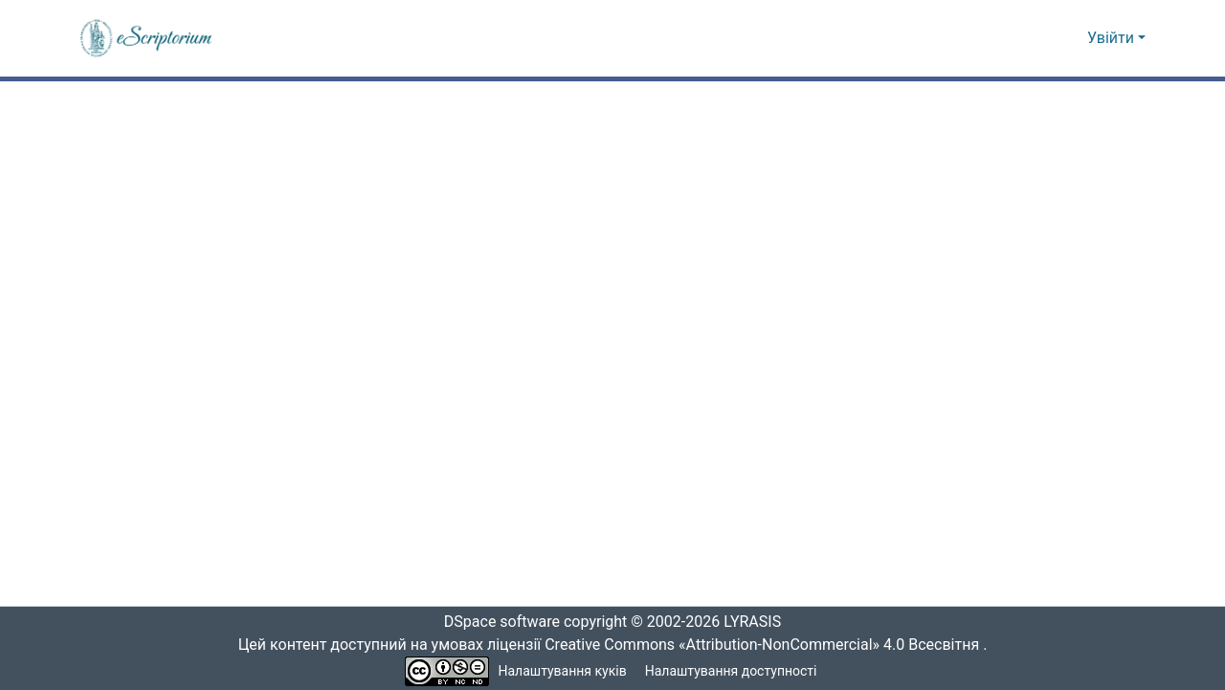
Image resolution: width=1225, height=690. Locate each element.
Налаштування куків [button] (563, 671)
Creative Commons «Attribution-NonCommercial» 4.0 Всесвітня (768, 645)
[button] (146, 38)
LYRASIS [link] (757, 622)
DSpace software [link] (495, 622)
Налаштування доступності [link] (731, 671)
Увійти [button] (1112, 38)
